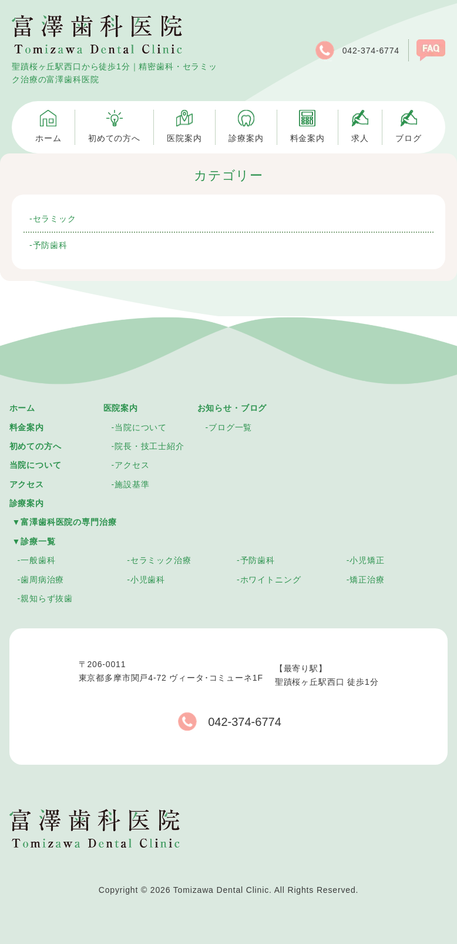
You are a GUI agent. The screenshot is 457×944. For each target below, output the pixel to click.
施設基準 (132, 484)
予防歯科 (50, 245)
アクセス (26, 484)
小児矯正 (367, 560)
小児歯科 (147, 579)
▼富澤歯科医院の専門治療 (64, 522)
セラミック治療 (160, 560)
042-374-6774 (356, 50)
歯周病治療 (42, 579)
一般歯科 (38, 560)
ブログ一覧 (230, 427)
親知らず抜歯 (47, 598)
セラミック (54, 218)
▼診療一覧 (34, 541)
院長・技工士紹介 (149, 446)
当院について (35, 465)
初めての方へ (35, 446)
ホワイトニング (270, 579)
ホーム (22, 408)
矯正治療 (367, 579)
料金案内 (26, 427)
